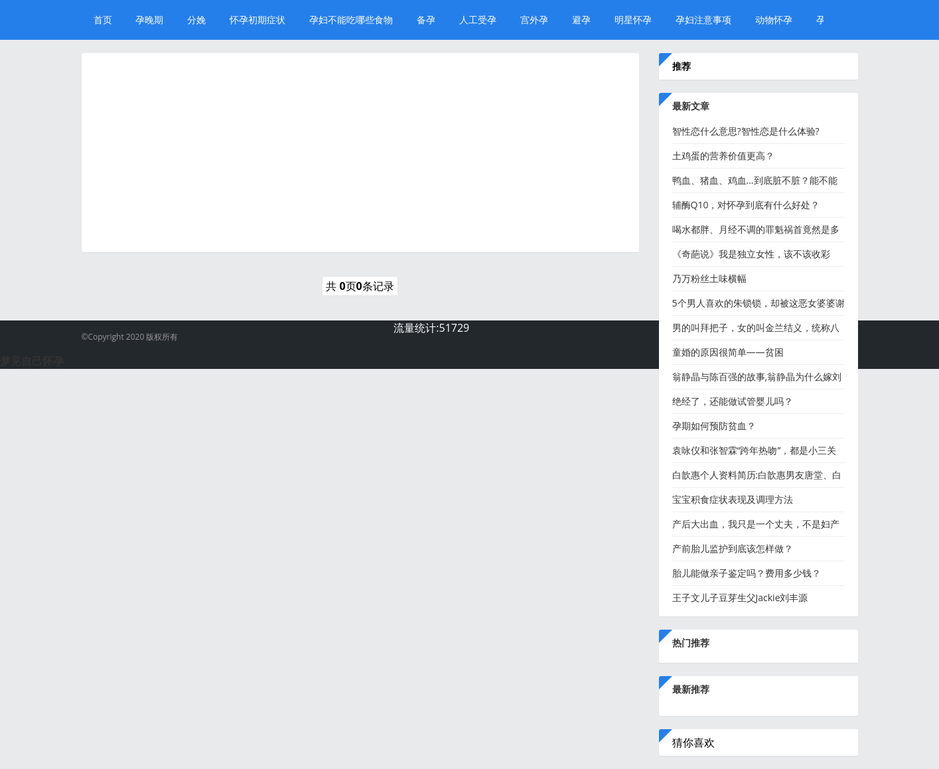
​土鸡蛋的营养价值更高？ (723, 155)
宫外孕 (534, 19)
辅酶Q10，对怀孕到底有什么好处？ (746, 204)
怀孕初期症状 (257, 19)
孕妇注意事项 (703, 19)
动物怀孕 (773, 19)
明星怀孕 (633, 19)
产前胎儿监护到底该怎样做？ (732, 548)
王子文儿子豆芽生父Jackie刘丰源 (740, 597)
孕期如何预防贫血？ (714, 425)
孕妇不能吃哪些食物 (351, 19)
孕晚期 (149, 19)
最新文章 (690, 106)
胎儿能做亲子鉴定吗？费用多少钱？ (746, 573)
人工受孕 (477, 19)
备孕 (426, 19)
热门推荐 (690, 642)
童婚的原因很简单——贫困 (728, 352)
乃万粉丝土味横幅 (709, 278)
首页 (103, 19)
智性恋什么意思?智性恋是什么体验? (746, 131)
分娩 (196, 19)
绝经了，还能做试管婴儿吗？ (732, 401)
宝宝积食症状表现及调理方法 (732, 499)
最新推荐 (690, 689)
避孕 (581, 19)
